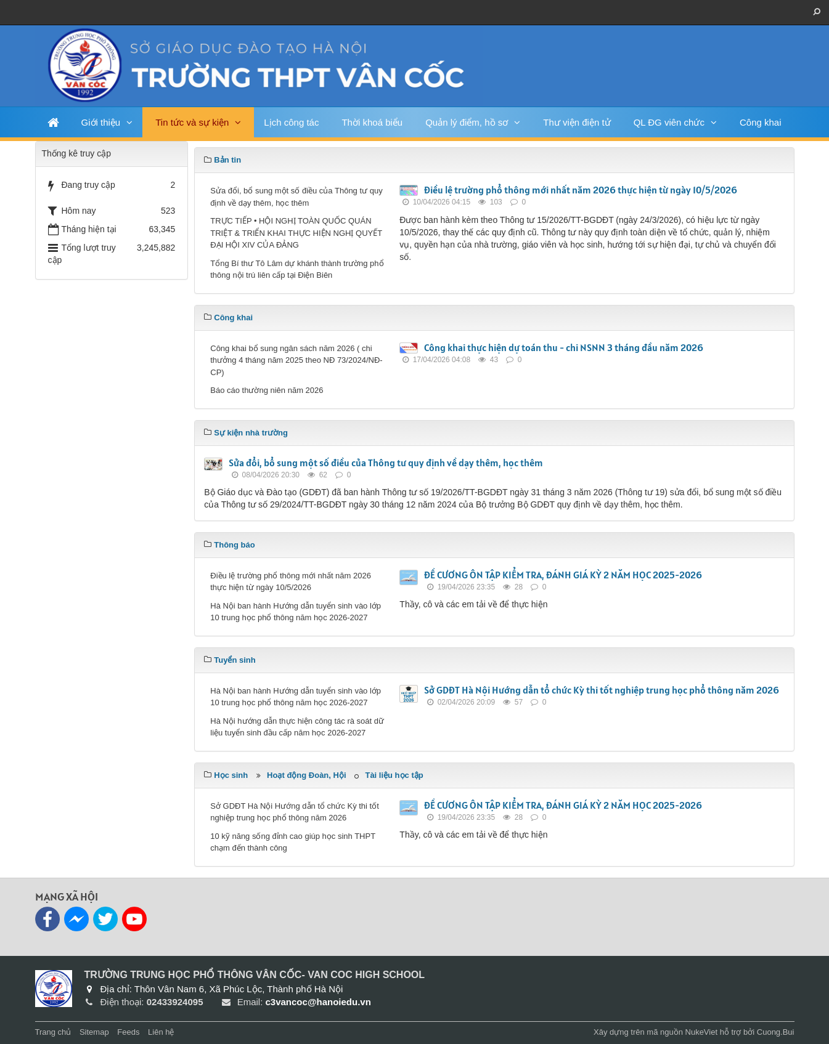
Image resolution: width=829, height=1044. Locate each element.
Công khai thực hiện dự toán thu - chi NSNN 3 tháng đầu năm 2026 (563, 347)
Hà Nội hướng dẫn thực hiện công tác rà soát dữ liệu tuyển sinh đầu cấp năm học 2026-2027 (297, 727)
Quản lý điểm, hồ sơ (466, 122)
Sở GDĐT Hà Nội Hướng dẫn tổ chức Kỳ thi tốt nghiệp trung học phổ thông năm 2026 (601, 690)
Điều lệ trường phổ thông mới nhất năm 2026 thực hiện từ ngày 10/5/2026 (580, 190)
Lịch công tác (291, 122)
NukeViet (701, 1032)
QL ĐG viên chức (669, 122)
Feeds (128, 1032)
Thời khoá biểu (371, 122)
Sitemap (94, 1032)
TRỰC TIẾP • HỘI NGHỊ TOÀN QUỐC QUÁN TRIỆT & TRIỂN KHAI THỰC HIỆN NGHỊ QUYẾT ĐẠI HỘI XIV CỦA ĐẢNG (296, 232)
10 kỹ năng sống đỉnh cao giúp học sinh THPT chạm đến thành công (292, 842)
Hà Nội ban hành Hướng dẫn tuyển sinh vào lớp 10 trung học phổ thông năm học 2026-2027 (295, 612)
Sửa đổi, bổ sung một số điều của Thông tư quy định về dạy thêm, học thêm (296, 197)
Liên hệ (161, 1032)
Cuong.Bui (775, 1032)
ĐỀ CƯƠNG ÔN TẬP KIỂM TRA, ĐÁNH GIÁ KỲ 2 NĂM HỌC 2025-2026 (563, 575)
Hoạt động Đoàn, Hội (306, 775)
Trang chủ (53, 1032)
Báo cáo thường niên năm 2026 (266, 390)
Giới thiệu (101, 122)
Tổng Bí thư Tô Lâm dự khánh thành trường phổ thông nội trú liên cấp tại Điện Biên (296, 269)
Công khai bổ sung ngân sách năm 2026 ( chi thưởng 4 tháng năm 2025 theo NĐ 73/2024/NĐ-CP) (296, 360)
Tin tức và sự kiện (192, 122)
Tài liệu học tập (394, 775)
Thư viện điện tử (576, 122)
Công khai (761, 122)
